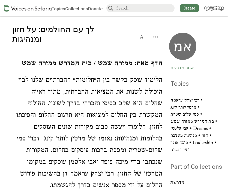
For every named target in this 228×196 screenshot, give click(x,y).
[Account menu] (221, 8)
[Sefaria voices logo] (28, 8)
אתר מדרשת (182, 67)
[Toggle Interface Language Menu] (211, 8)
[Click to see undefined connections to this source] (87, 64)
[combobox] (145, 8)
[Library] (216, 8)
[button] (189, 8)
